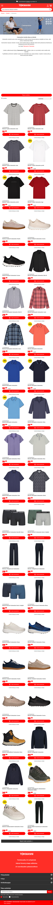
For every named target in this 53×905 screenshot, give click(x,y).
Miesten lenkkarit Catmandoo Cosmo (11, 715)
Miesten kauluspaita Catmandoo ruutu (37, 312)
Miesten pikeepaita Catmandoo (35, 348)
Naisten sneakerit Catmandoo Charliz (11, 238)
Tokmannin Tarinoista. (28, 46)
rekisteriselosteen (19, 894)
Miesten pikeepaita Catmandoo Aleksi (37, 495)
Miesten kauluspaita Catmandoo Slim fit (37, 275)
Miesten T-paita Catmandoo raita (10, 128)
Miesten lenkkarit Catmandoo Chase (11, 642)
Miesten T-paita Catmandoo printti (36, 165)
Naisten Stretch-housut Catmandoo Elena (38, 605)
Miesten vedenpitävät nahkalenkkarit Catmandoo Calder (36, 789)
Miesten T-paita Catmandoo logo (35, 202)
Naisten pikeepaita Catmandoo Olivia (11, 458)
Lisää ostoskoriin (14, 134)
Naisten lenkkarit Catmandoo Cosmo (36, 238)
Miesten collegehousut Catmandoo (10, 568)
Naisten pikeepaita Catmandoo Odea (36, 422)
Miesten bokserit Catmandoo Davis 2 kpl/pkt (38, 532)
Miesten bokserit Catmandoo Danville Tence (13, 532)
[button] (48, 5)
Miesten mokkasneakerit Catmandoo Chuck (12, 826)
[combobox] (26, 9)
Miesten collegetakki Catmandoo (35, 752)
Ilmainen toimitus (17, 1)
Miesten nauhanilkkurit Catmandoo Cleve (12, 752)
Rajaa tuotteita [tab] (26, 95)
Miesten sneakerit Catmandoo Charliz (11, 678)
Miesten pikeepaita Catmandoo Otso (36, 458)
